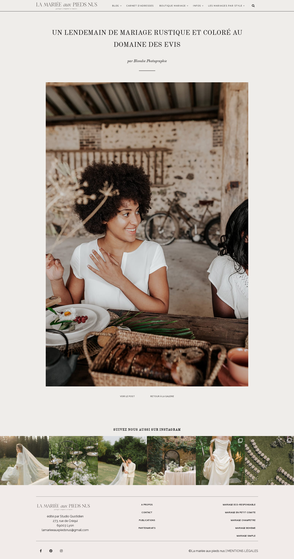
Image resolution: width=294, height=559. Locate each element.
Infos (197, 5)
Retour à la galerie (162, 396)
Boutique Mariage (172, 5)
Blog (115, 5)
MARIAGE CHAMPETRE (243, 520)
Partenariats (147, 528)
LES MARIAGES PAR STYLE (225, 5)
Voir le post (127, 396)
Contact (147, 512)
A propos (147, 504)
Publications (147, 520)
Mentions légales (242, 551)
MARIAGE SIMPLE (246, 536)
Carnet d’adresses (140, 5)
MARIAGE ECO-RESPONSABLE (239, 504)
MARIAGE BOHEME (245, 528)
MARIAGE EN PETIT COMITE (240, 512)
